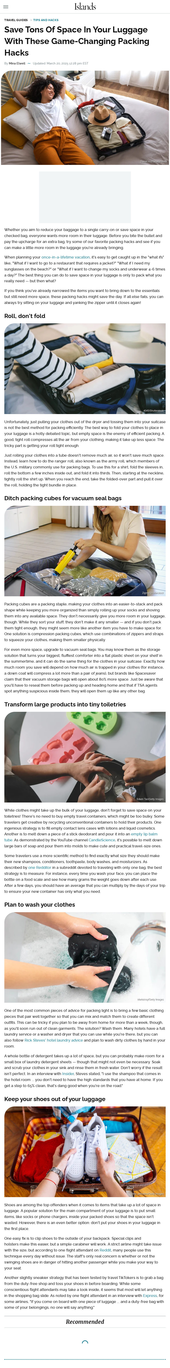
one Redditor (39, 867)
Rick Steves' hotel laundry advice (54, 1040)
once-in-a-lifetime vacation (66, 257)
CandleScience (102, 840)
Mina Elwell (17, 63)
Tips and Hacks (46, 20)
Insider (68, 1074)
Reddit (105, 1250)
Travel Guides (16, 20)
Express (150, 1295)
